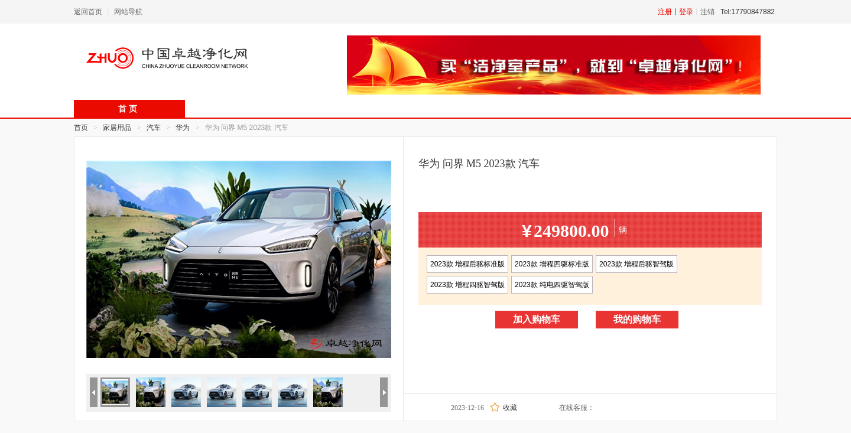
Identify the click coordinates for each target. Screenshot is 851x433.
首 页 (127, 109)
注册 (665, 12)
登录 (686, 12)
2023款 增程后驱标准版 (467, 264)
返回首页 (88, 12)
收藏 (510, 407)
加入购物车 (536, 319)
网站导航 (128, 12)
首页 (81, 127)
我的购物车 (637, 319)
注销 (707, 12)
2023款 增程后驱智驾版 (636, 264)
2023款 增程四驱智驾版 (467, 285)
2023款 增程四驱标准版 (552, 264)
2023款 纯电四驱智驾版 (552, 285)
